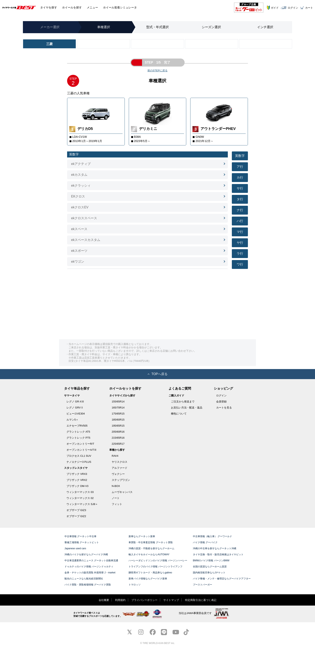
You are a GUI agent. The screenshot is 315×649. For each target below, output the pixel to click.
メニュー (92, 7)
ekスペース (79, 229)
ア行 (240, 166)
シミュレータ (120, 7)
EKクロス (78, 196)
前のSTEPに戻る (157, 70)
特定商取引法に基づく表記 (200, 600)
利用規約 (120, 600)
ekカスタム (79, 174)
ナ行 (240, 210)
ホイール (72, 7)
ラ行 (240, 253)
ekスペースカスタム (85, 240)
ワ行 (240, 264)
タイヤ (48, 7)
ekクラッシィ (81, 185)
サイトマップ (171, 600)
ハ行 (240, 221)
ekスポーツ (79, 250)
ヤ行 (240, 242)
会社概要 (104, 600)
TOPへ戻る (157, 374)
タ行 (240, 199)
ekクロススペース (84, 218)
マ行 (240, 231)
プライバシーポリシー (144, 600)
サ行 (240, 188)
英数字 (240, 155)
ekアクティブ (81, 164)
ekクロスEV (79, 207)
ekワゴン (77, 261)
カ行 (240, 177)
